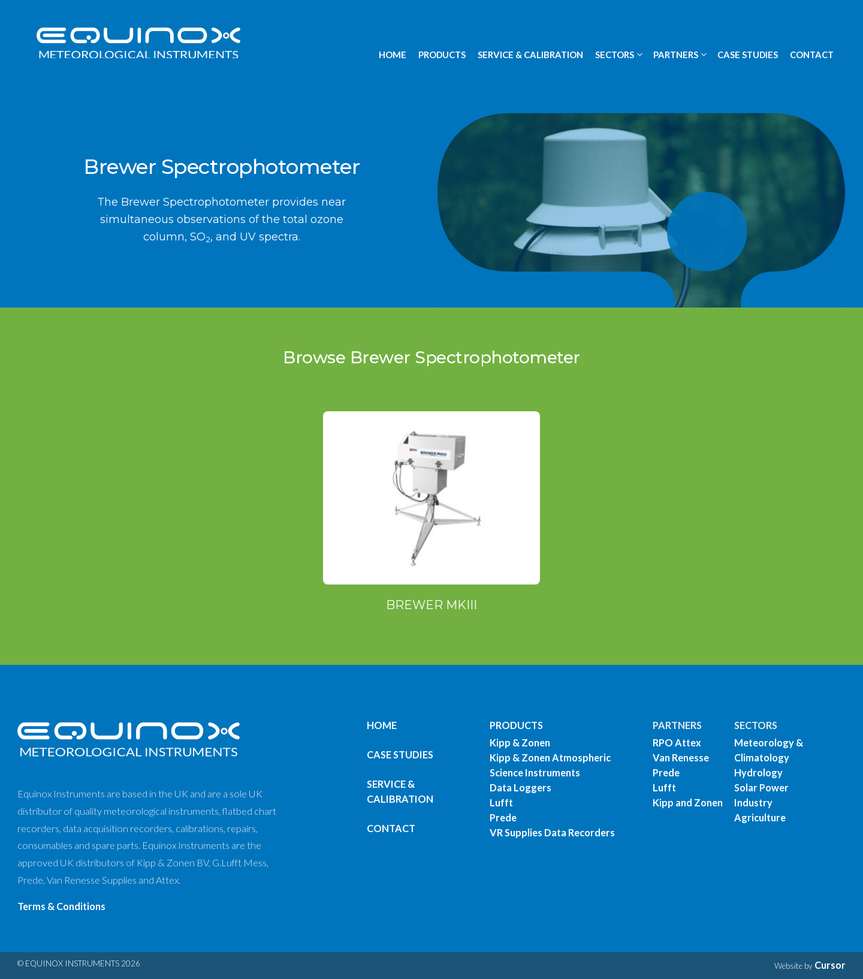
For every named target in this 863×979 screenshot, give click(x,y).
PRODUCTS (442, 54)
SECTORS (755, 725)
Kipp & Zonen (520, 742)
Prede (503, 817)
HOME (392, 54)
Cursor (830, 965)
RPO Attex (677, 742)
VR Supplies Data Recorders (552, 832)
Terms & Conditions (61, 906)
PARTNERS (677, 725)
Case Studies (400, 754)
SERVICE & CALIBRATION (530, 54)
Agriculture (760, 817)
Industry (753, 802)
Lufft (501, 802)
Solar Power (761, 787)
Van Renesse (681, 757)
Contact (391, 828)
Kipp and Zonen (688, 802)
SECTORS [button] (614, 54)
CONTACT (812, 54)
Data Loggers (520, 787)
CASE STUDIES (747, 54)
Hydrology (758, 772)
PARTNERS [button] (675, 54)
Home (382, 725)
